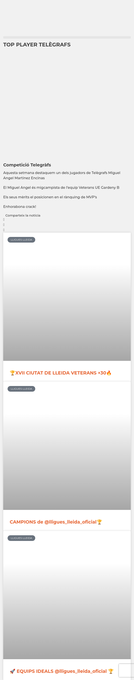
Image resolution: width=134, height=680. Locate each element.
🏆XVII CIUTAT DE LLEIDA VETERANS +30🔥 (61, 373)
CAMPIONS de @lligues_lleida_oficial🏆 (56, 522)
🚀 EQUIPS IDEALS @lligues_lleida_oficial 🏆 (62, 671)
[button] (67, 37)
